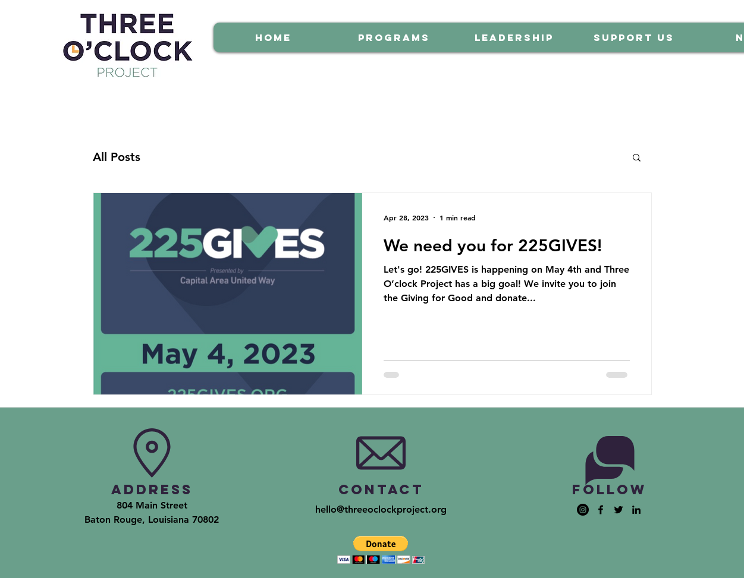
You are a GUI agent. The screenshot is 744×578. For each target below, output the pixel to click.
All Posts (116, 157)
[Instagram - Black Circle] (583, 510)
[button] (636, 158)
